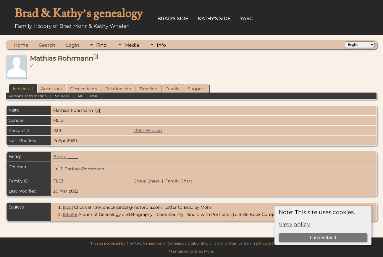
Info (161, 45)
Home (21, 45)
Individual (23, 88)
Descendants (83, 88)
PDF (94, 96)
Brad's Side (172, 18)
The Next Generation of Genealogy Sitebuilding (167, 243)
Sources (62, 96)
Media (132, 45)
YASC (246, 18)
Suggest (196, 88)
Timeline (148, 88)
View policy (294, 224)
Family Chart (178, 181)
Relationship (118, 88)
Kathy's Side (214, 18)
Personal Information (28, 96)
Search (47, 45)
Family (172, 88)
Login (72, 45)
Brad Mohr (204, 251)
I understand (323, 237)
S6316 (70, 214)
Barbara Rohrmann (84, 169)
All (79, 96)
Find (101, 45)
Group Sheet (146, 181)
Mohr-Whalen (147, 130)
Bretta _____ (65, 156)
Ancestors (51, 88)
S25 (68, 207)
